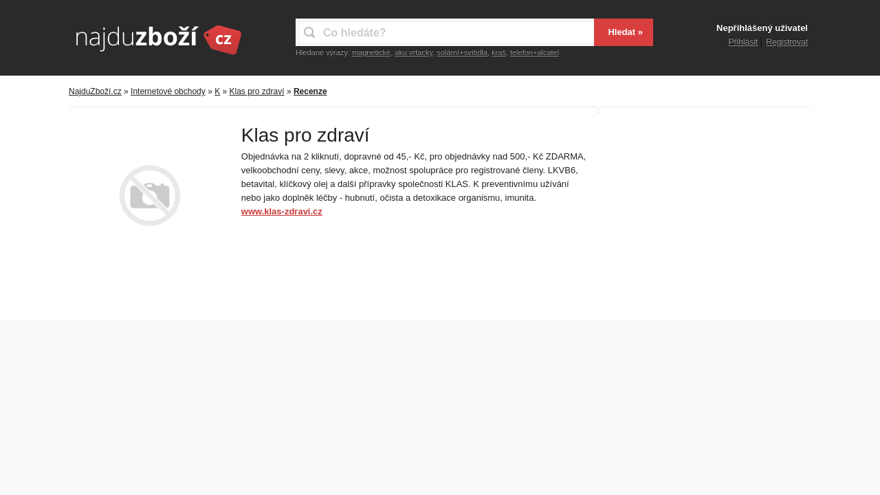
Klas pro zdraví (257, 91)
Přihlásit (743, 42)
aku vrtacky (413, 52)
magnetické (371, 52)
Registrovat (787, 42)
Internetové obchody (168, 91)
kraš (499, 52)
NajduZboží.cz (95, 91)
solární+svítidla (462, 52)
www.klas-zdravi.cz (281, 211)
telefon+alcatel (534, 52)
